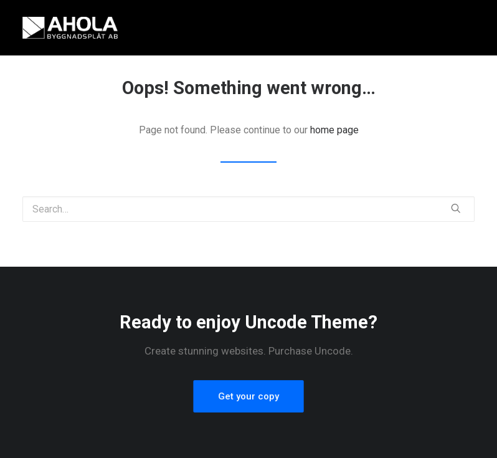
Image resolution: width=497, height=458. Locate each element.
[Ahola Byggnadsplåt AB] (70, 28)
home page (334, 130)
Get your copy (248, 396)
